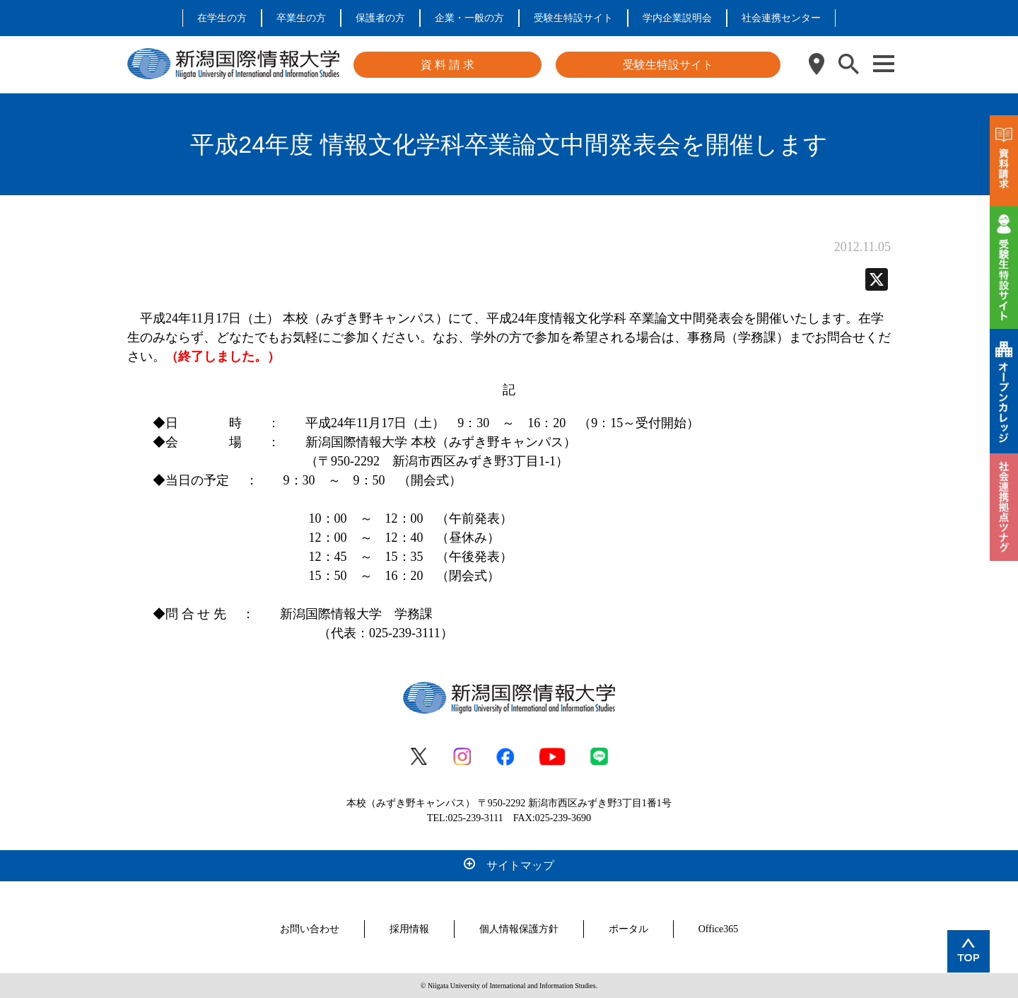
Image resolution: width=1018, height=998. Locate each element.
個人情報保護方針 (518, 929)
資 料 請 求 (447, 65)
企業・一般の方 (469, 18)
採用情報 (409, 929)
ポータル (628, 929)
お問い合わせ (309, 929)
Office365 (718, 929)
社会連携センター (781, 18)
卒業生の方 (301, 18)
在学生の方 (222, 18)
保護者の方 (380, 18)
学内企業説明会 (677, 18)
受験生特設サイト (573, 18)
